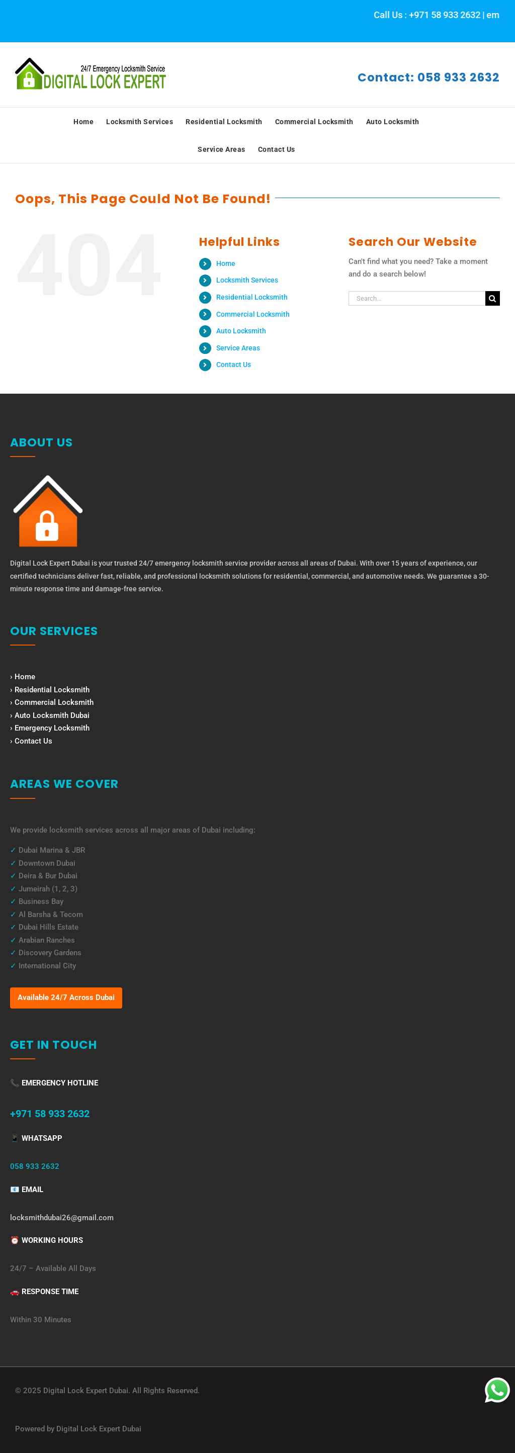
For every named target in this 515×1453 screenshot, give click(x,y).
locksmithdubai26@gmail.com (62, 1217)
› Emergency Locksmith (50, 728)
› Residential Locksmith (50, 689)
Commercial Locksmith (253, 314)
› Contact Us (31, 741)
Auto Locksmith (241, 331)
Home (225, 263)
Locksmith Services (247, 280)
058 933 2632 (34, 1166)
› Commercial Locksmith (52, 702)
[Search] (492, 298)
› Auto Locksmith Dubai (50, 715)
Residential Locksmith (252, 297)
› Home (22, 676)
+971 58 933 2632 (50, 1114)
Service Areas (238, 348)
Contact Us (233, 364)
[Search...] (417, 298)
